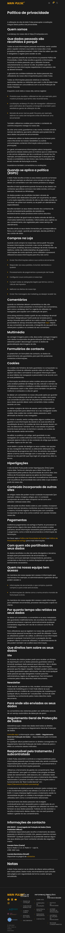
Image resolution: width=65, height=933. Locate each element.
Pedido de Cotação (26, 902)
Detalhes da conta (26, 916)
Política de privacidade (54, 904)
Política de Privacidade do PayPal (33, 538)
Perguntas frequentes (40, 914)
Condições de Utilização (40, 904)
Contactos (40, 919)
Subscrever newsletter (27, 906)
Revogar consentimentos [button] (54, 923)
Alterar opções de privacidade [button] (54, 910)
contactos (31, 856)
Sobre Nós (40, 899)
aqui (47, 323)
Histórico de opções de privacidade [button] (54, 917)
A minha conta (26, 911)
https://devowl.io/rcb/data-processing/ (23, 784)
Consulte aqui (12, 734)
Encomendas (27, 920)
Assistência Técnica (40, 910)
